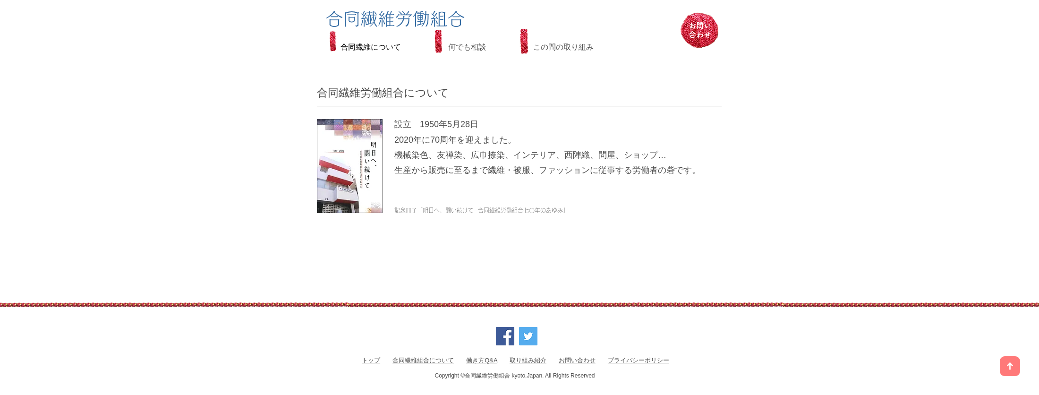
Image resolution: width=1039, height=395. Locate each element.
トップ (371, 360)
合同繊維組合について (423, 360)
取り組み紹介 (528, 360)
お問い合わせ (577, 360)
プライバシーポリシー (638, 360)
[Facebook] (505, 336)
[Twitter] (528, 336)
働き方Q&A (481, 360)
